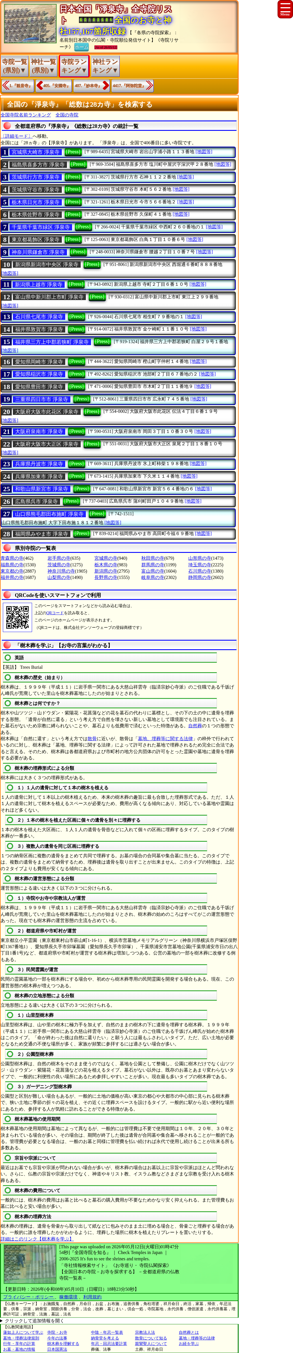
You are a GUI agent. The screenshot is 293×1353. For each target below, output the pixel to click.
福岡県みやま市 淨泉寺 (41, 534)
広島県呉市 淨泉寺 (36, 501)
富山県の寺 (152, 571)
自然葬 (195, 725)
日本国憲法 (57, 1349)
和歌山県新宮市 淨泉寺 (41, 489)
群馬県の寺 (152, 564)
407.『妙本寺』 (88, 85)
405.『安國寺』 (57, 85)
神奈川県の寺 (61, 571)
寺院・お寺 (57, 1332)
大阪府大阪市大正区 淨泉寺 (46, 444)
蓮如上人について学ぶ (23, 1332)
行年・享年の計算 (19, 1344)
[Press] (73, 152)
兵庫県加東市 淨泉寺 (39, 476)
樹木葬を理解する (63, 1344)
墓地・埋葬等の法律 (197, 1338)
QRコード (55, 613)
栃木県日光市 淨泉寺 (36, 202)
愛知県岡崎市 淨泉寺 (39, 362)
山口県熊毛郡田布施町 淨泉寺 (49, 514)
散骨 (92, 738)
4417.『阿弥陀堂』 (129, 85)
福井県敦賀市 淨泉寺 (39, 329)
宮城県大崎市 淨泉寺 (36, 152)
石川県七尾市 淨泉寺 (39, 317)
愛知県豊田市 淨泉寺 (39, 387)
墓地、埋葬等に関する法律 (165, 738)
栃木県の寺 (105, 564)
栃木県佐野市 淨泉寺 (36, 214)
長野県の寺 (105, 577)
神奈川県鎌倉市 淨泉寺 (38, 252)
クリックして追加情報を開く (34, 1320)
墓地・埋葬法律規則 (21, 1338)
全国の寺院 (67, 114)
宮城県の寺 (105, 558)
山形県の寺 (199, 558)
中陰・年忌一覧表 (107, 1332)
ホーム (81, 46)
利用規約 (92, 1296)
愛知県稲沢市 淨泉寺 (39, 374)
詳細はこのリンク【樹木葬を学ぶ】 (37, 1239)
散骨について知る (151, 1338)
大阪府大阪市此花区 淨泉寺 (46, 412)
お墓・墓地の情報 (19, 1349)
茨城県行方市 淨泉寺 (36, 177)
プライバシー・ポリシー (29, 1296)
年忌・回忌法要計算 (109, 1344)
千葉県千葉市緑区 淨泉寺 (41, 227)
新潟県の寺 (105, 571)
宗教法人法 (145, 1332)
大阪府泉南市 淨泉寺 (39, 431)
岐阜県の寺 (152, 577)
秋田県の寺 (152, 558)
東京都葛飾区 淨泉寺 (36, 239)
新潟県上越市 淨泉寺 (39, 284)
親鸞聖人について (151, 1344)
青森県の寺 (12, 558)
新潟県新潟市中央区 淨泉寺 (46, 264)
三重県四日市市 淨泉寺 (41, 399)
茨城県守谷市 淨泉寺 (36, 190)
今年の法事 (57, 1338)
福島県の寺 (12, 564)
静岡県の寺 (199, 577)
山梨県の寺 (58, 577)
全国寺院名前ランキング (26, 114)
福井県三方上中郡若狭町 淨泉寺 (52, 342)
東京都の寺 (12, 571)
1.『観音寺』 (21, 85)
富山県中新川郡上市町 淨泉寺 (49, 297)
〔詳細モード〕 (17, 136)
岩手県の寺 (58, 558)
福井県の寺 (12, 577)
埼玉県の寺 (199, 564)
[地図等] (203, 151)
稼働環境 (68, 1296)
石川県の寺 (199, 571)
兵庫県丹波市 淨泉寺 (39, 464)
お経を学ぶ (189, 1344)
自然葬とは (189, 1332)
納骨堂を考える (105, 1338)
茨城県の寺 (58, 564)
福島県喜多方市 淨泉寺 (38, 165)
